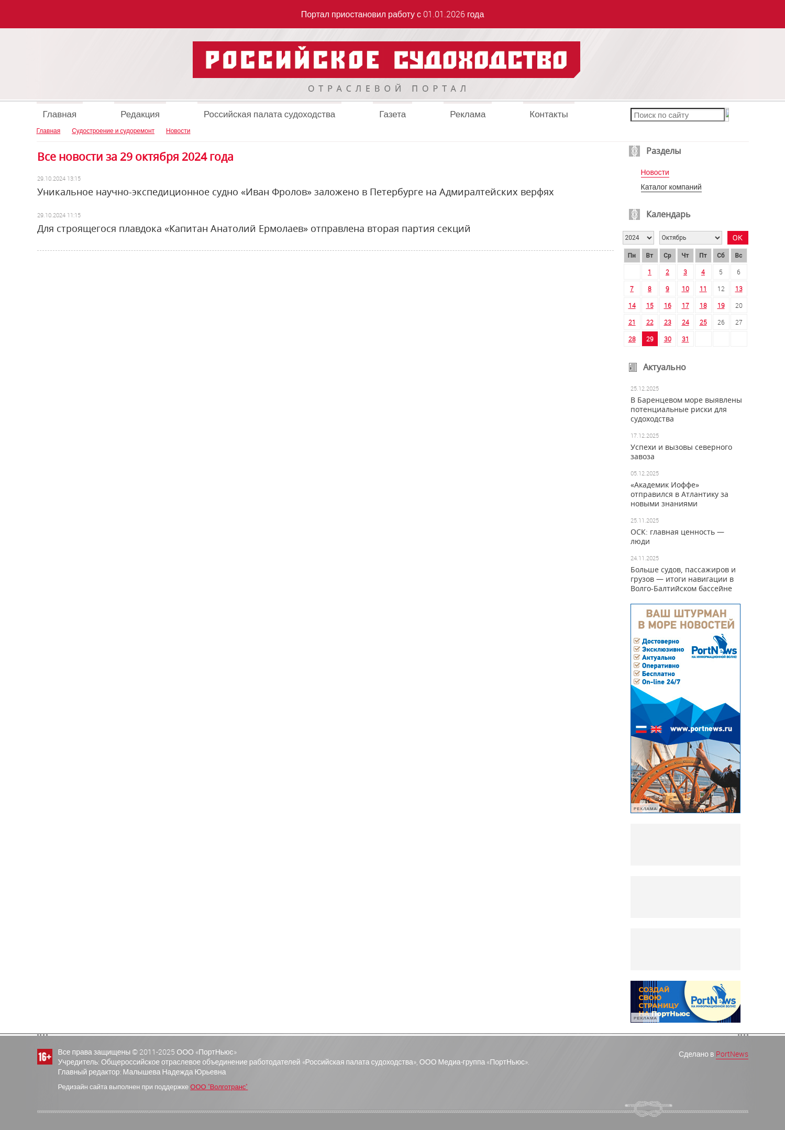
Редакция (140, 114)
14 (632, 305)
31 (685, 339)
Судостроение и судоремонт (113, 130)
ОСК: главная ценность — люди (677, 536)
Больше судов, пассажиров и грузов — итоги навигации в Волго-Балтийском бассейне (683, 579)
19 (721, 305)
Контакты (548, 114)
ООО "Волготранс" (219, 1086)
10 (685, 288)
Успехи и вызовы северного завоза (681, 451)
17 (685, 305)
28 (632, 339)
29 (650, 339)
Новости (178, 130)
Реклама (467, 114)
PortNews (732, 1054)
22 (650, 322)
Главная (60, 114)
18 (703, 305)
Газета (392, 114)
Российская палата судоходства (269, 114)
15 (650, 305)
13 (739, 288)
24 (685, 322)
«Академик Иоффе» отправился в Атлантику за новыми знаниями (679, 494)
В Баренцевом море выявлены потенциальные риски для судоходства (686, 409)
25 (703, 322)
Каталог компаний (671, 187)
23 (667, 322)
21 (632, 322)
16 (667, 305)
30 (667, 339)
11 (703, 288)
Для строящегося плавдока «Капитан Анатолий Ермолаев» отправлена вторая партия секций (254, 228)
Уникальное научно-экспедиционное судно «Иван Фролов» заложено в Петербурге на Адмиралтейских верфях (295, 191)
